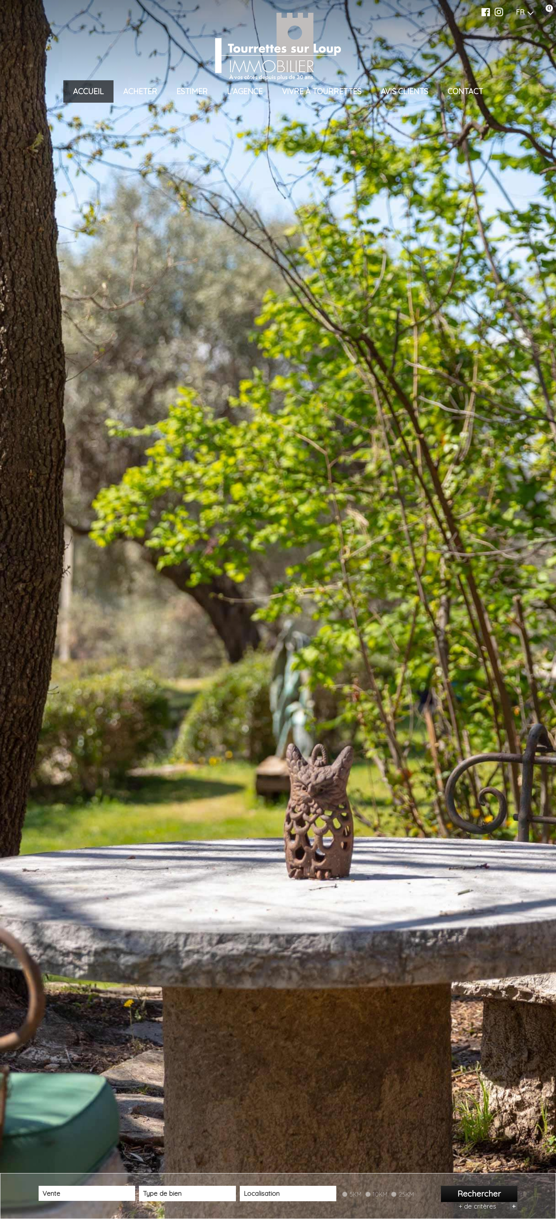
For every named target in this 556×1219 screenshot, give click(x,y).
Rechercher (479, 1194)
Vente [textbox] (51, 1193)
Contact (465, 91)
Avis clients (404, 91)
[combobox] (87, 1193)
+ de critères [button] (488, 1206)
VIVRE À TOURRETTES (321, 91)
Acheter (140, 91)
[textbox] (187, 1194)
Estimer (192, 91)
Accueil (88, 91)
